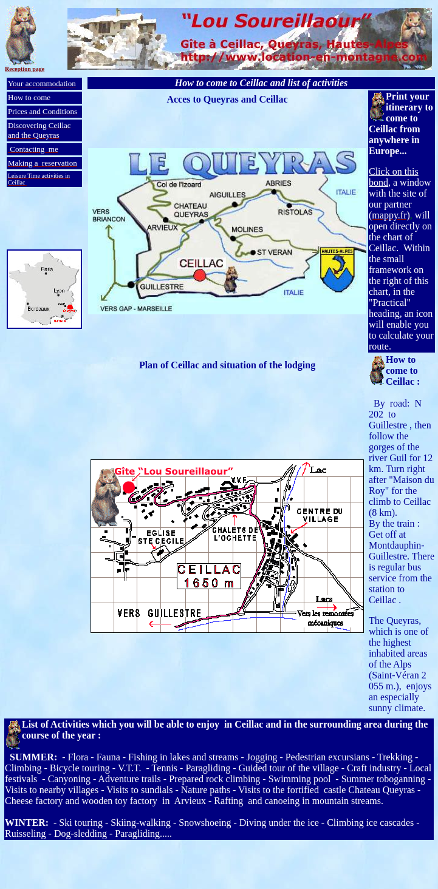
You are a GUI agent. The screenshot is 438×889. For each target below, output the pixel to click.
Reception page (24, 69)
